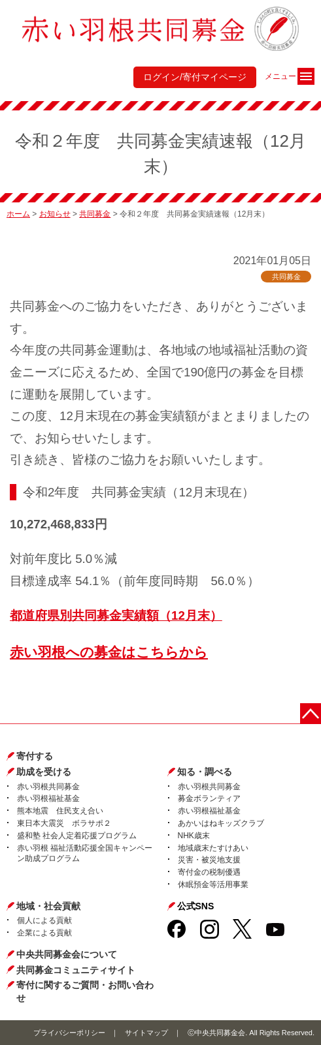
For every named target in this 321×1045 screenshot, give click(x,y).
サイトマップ (146, 1033)
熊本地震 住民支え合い (60, 810)
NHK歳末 (194, 835)
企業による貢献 (44, 932)
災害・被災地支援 (209, 859)
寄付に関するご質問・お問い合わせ (85, 991)
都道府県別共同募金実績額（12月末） (116, 615)
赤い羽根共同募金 (48, 786)
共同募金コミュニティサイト (75, 970)
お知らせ (55, 214)
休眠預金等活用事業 (213, 884)
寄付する (34, 756)
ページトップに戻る (310, 713)
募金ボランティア (209, 798)
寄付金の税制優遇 (209, 872)
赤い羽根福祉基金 (48, 798)
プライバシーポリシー (69, 1033)
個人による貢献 (44, 920)
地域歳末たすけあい (213, 848)
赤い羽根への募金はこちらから (109, 652)
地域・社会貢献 (48, 906)
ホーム (18, 214)
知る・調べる (204, 771)
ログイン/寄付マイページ (194, 77)
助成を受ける (43, 771)
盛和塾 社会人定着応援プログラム (77, 835)
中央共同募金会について (66, 954)
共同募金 (94, 214)
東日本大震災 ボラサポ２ (64, 823)
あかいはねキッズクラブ (221, 823)
